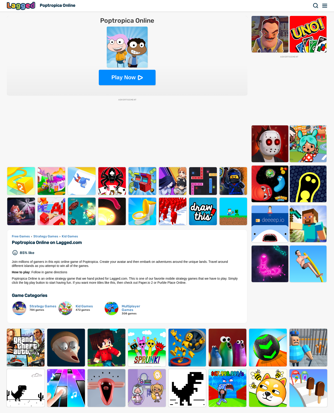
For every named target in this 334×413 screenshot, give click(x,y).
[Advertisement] (127, 133)
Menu (324, 5)
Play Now (123, 77)
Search (315, 5)
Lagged (21, 6)
